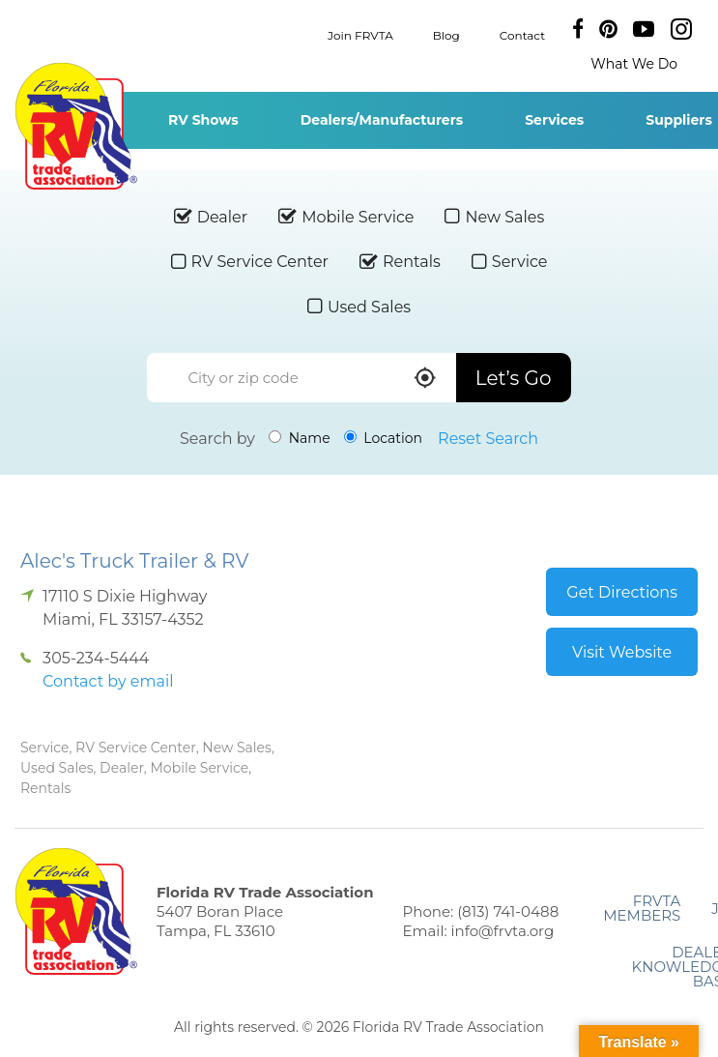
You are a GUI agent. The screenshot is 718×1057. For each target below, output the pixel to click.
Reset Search (488, 438)
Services (554, 120)
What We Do (633, 64)
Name (299, 438)
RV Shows (203, 120)
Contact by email (108, 681)
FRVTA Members (641, 908)
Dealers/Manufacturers (382, 120)
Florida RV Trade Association (75, 126)
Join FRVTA (360, 34)
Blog (446, 34)
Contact (522, 34)
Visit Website (622, 652)
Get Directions (621, 592)
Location (383, 438)
